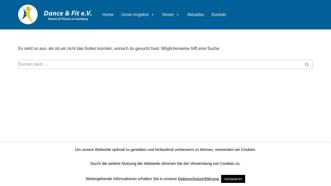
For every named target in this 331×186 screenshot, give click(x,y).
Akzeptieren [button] (233, 179)
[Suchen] (159, 64)
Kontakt (219, 14)
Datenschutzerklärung (198, 178)
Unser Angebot (137, 14)
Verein (170, 14)
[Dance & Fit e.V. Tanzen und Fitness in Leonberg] (55, 15)
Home (108, 14)
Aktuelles (195, 14)
